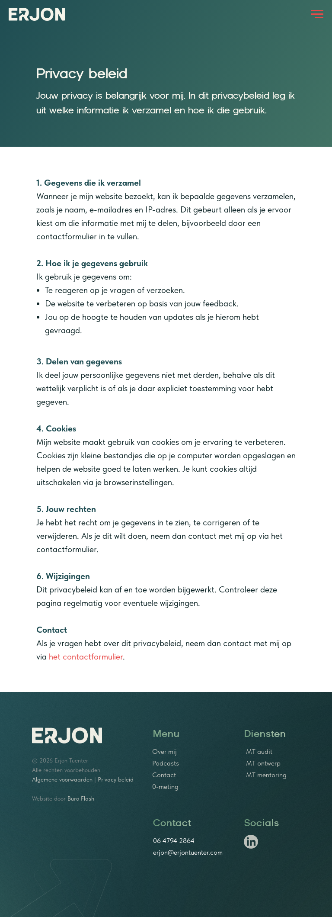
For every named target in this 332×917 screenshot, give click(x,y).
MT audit (259, 751)
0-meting (165, 786)
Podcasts (165, 763)
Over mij (164, 751)
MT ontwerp (263, 763)
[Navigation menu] (317, 14)
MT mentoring (266, 775)
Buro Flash (80, 798)
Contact (164, 775)
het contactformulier (86, 656)
